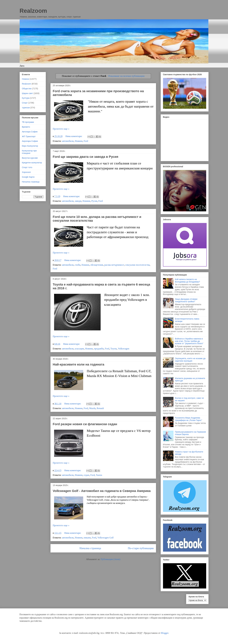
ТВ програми (28, 122)
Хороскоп (26, 172)
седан (86, 475)
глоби (77, 265)
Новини (78, 141)
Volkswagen (123, 348)
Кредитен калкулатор (32, 162)
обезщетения (96, 265)
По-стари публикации (141, 548)
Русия (94, 201)
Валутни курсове (30, 158)
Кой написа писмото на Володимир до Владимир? (187, 280)
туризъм (26, 107)
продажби (99, 348)
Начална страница (90, 548)
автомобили (68, 141)
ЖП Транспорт (29, 136)
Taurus (99, 475)
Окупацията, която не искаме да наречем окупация (190, 359)
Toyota (113, 348)
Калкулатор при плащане (29, 152)
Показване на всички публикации (126, 75)
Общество (27, 88)
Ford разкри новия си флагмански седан (85, 424)
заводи (78, 201)
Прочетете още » (61, 129)
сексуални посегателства (137, 265)
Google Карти (28, 177)
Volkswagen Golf (105, 537)
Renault (100, 408)
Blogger (164, 633)
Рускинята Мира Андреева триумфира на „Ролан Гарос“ (188, 419)
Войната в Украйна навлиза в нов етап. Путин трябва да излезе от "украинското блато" (189, 341)
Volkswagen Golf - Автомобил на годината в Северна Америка (102, 491)
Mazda (92, 408)
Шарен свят (27, 93)
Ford (86, 141)
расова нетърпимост (114, 265)
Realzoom (33, 11)
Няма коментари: (74, 136)
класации (79, 348)
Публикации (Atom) (110, 559)
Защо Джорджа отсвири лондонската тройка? (186, 300)
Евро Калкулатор (30, 146)
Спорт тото (27, 167)
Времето (26, 127)
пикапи (87, 537)
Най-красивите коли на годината (78, 364)
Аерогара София (30, 141)
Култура (26, 98)
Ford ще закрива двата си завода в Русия (85, 157)
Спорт (25, 103)
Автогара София (30, 131)
